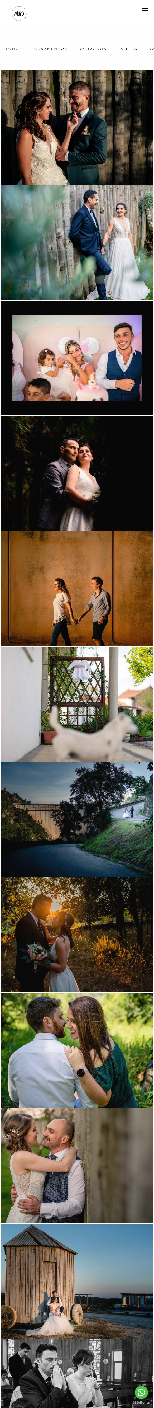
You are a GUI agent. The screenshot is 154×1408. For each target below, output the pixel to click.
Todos (13, 48)
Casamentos (51, 48)
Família (128, 48)
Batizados (93, 48)
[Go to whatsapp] (141, 1392)
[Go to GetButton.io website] (141, 1402)
